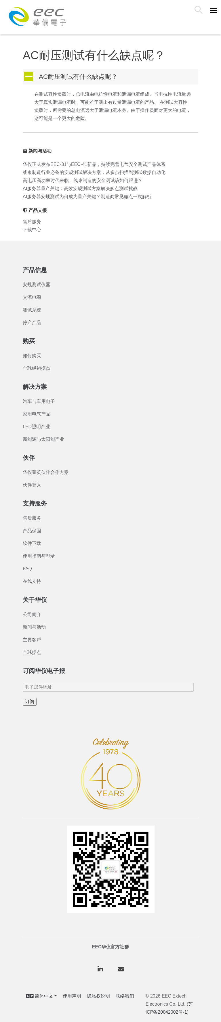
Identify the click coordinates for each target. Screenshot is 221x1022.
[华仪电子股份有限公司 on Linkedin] (100, 969)
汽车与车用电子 (39, 401)
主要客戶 (32, 639)
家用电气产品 (36, 414)
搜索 (199, 10)
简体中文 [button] (39, 996)
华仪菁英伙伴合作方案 (46, 472)
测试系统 (32, 309)
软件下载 (32, 543)
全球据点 (32, 652)
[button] (111, 77)
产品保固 (32, 530)
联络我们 (125, 996)
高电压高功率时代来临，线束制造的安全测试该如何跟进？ (82, 180)
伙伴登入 (32, 485)
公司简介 (32, 614)
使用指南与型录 (39, 556)
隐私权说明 (98, 996)
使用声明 (72, 996)
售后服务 (32, 221)
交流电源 (32, 297)
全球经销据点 (36, 368)
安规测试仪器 (36, 284)
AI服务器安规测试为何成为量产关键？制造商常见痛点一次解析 (87, 196)
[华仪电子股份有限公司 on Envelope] (120, 969)
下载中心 (32, 229)
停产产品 (32, 322)
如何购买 (32, 355)
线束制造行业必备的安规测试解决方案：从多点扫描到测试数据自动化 (94, 172)
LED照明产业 (36, 426)
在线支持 (32, 581)
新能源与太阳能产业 (43, 439)
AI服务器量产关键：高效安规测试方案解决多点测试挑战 (80, 188)
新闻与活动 (34, 627)
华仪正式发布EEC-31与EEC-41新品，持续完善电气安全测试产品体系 (94, 164)
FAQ (27, 568)
